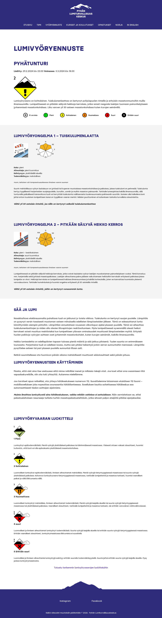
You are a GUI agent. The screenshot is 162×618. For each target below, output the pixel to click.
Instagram (65, 601)
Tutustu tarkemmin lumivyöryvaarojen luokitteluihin (81, 567)
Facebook (97, 601)
